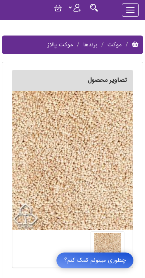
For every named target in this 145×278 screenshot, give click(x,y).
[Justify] (94, 7)
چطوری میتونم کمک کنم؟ (95, 260)
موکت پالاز (60, 44)
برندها (90, 44)
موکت (114, 44)
